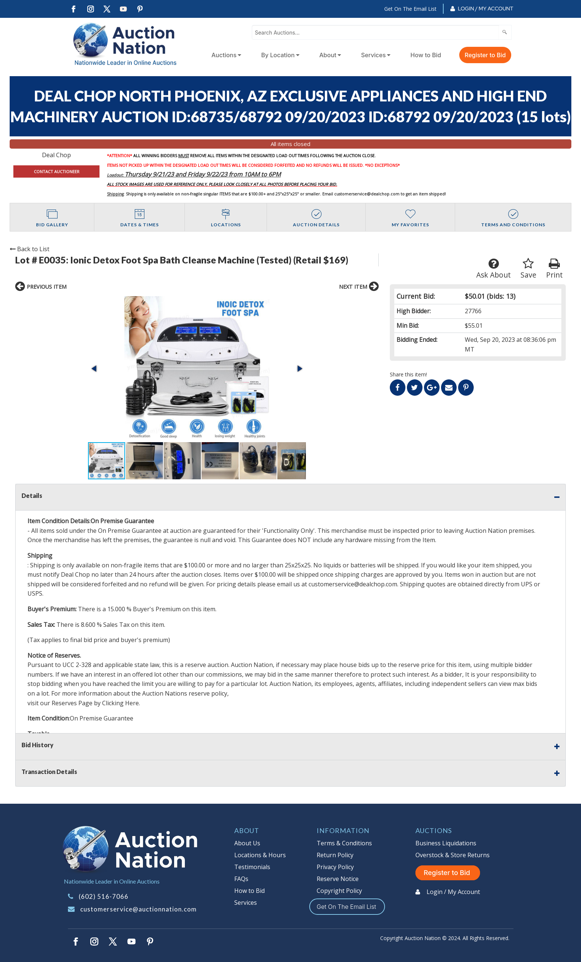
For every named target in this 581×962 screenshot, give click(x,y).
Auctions (224, 55)
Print (554, 269)
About (327, 55)
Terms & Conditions (344, 843)
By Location (278, 55)
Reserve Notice (338, 879)
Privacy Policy (335, 867)
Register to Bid (485, 55)
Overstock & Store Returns (452, 855)
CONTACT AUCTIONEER (56, 171)
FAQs (241, 879)
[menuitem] (225, 55)
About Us (247, 843)
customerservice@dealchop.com (366, 194)
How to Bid (426, 55)
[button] (95, 369)
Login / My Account (485, 8)
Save (528, 269)
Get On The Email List (410, 8)
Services (373, 55)
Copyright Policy (339, 891)
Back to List (29, 249)
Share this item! (408, 374)
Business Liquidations (445, 843)
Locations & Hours (260, 855)
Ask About (493, 269)
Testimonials (252, 867)
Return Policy (335, 855)
